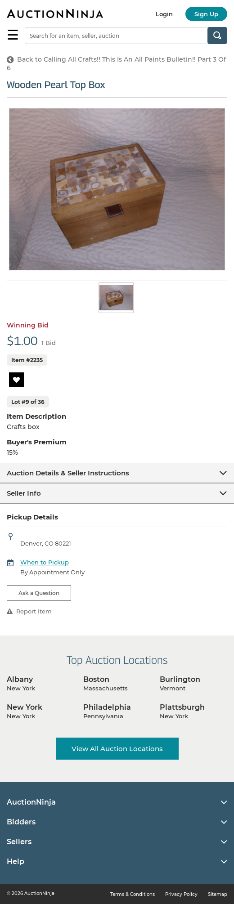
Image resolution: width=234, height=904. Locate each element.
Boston (96, 679)
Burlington (180, 679)
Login (164, 14)
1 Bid (48, 342)
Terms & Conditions (132, 894)
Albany (20, 679)
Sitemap (217, 894)
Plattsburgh (182, 707)
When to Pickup (44, 562)
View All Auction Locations (117, 748)
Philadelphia (107, 707)
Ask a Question (38, 593)
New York (24, 707)
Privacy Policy (181, 894)
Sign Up (206, 14)
